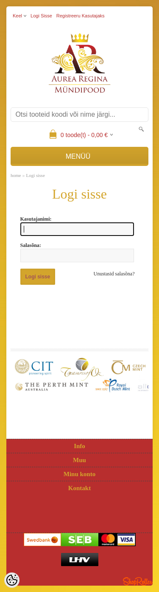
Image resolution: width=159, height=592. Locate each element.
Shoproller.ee (138, 581)
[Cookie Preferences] (12, 580)
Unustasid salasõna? (114, 274)
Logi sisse (41, 15)
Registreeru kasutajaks (80, 15)
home (16, 175)
